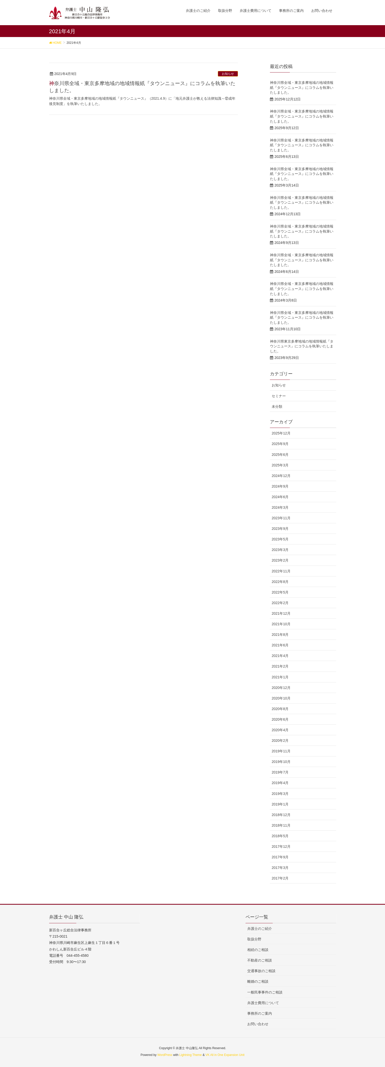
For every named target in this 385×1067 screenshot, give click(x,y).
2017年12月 (281, 846)
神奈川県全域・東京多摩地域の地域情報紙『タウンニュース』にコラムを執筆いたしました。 (301, 87)
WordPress (164, 1055)
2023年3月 (280, 550)
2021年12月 (281, 613)
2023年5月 (280, 539)
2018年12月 (281, 815)
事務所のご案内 (259, 1013)
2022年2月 (280, 603)
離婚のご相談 (257, 981)
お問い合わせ (257, 1024)
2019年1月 (280, 804)
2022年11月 (281, 571)
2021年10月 (281, 624)
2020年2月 (280, 741)
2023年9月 (280, 529)
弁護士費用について (263, 1003)
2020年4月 (280, 730)
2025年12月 (281, 433)
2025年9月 (280, 444)
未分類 (277, 406)
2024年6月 (280, 497)
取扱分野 (254, 939)
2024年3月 (280, 507)
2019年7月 (280, 772)
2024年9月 (280, 486)
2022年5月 (280, 592)
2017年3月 (280, 868)
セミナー (279, 396)
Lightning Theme (190, 1055)
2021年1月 (280, 677)
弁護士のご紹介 (259, 929)
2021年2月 (280, 666)
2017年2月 (280, 878)
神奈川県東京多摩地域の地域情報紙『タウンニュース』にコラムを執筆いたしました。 (301, 346)
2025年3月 (280, 465)
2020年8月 (280, 709)
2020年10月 (281, 698)
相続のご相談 (257, 950)
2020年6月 (280, 719)
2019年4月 (280, 783)
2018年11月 (281, 825)
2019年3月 (280, 794)
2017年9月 (280, 857)
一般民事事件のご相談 (265, 992)
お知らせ (228, 74)
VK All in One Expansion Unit (224, 1055)
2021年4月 (280, 656)
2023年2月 (280, 560)
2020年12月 (281, 688)
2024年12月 (281, 476)
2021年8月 (280, 635)
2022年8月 (280, 582)
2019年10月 (281, 762)
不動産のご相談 (259, 960)
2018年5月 (280, 836)
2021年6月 (280, 645)
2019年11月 (281, 751)
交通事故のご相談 (261, 971)
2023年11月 (281, 518)
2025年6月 (280, 455)
